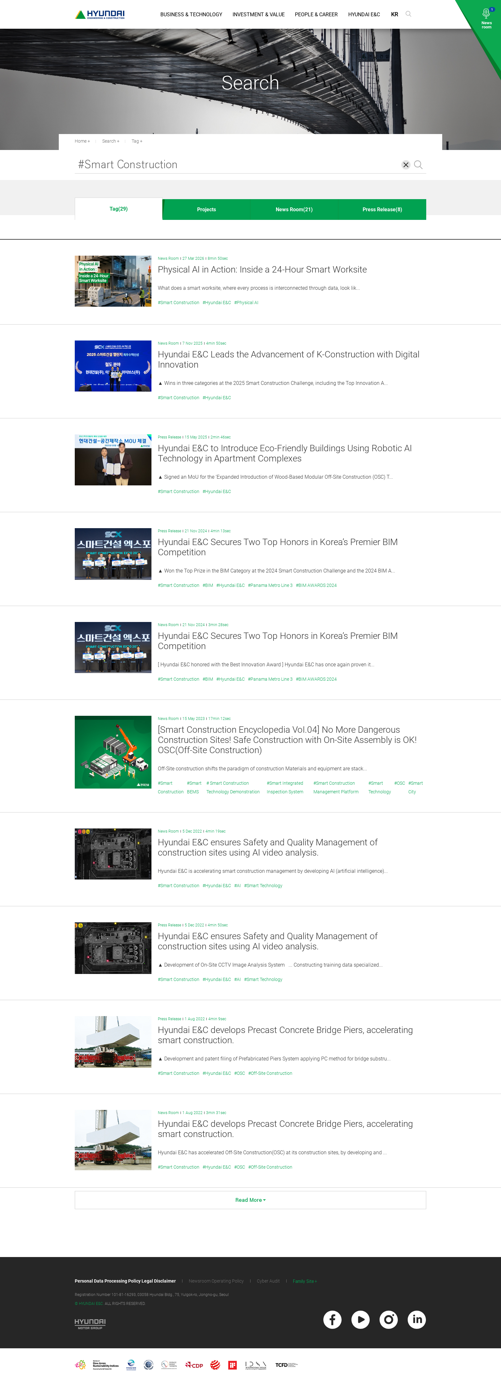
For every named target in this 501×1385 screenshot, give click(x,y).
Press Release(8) (382, 209)
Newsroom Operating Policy (216, 1281)
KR (394, 14)
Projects (206, 209)
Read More (250, 1200)
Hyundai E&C (364, 14)
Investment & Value (259, 14)
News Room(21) (294, 209)
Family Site (303, 1281)
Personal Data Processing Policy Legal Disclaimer (125, 1281)
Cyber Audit (268, 1281)
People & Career (316, 14)
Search (109, 141)
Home (81, 141)
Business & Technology (191, 14)
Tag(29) (119, 209)
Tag (135, 141)
